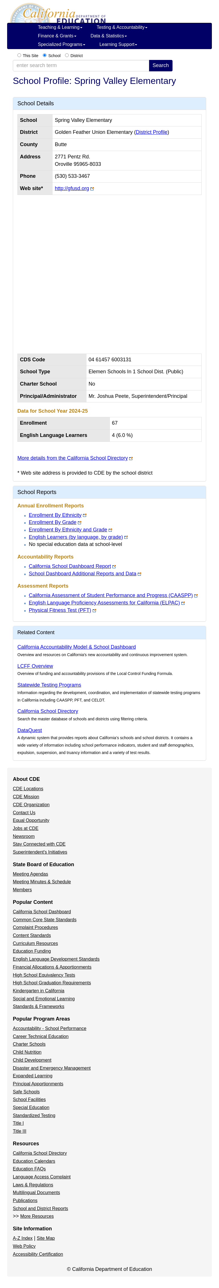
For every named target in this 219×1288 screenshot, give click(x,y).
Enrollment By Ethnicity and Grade (68, 530)
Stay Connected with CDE (39, 844)
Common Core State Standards (44, 919)
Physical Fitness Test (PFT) (60, 610)
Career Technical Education (40, 1036)
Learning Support (118, 44)
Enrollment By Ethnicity (55, 515)
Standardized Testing (34, 1115)
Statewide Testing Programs (49, 685)
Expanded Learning (32, 1075)
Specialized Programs (61, 44)
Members (22, 889)
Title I (18, 1123)
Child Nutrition (27, 1052)
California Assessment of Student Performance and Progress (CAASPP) (111, 595)
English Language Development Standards (56, 959)
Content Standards (32, 935)
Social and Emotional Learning (44, 998)
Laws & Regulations (33, 1184)
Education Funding (32, 951)
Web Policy (24, 1246)
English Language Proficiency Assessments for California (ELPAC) (104, 603)
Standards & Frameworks (38, 1006)
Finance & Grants (57, 35)
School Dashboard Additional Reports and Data (82, 574)
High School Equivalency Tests (44, 975)
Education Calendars (34, 1161)
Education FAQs (29, 1168)
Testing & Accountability (122, 27)
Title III (19, 1131)
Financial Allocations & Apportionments (52, 967)
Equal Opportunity (31, 820)
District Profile (151, 132)
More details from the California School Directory (72, 458)
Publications (25, 1200)
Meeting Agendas (30, 874)
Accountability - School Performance (49, 1028)
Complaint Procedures (35, 927)
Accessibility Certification (38, 1254)
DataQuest (29, 730)
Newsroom (24, 836)
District (76, 55)
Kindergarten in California (38, 990)
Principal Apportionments (38, 1083)
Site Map (46, 1238)
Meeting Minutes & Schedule (42, 881)
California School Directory (47, 711)
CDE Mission (26, 796)
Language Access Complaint (42, 1176)
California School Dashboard (42, 911)
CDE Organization (31, 804)
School (54, 55)
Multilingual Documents (36, 1192)
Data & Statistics (109, 35)
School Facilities (29, 1099)
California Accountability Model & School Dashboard (76, 647)
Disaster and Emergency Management (52, 1068)
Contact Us (24, 812)
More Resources (37, 1216)
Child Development (32, 1060)
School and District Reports (40, 1208)
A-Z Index (23, 1238)
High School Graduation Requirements (52, 982)
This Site (30, 55)
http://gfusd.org (72, 188)
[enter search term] (81, 65)
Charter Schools (29, 1044)
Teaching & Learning (60, 27)
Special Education (31, 1107)
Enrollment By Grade (52, 522)
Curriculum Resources (35, 943)
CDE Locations (28, 788)
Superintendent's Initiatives (40, 852)
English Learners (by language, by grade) (76, 537)
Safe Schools (26, 1091)
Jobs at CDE (25, 828)
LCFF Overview (35, 666)
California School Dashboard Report (70, 566)
